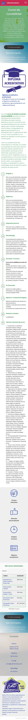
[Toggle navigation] (25, 2)
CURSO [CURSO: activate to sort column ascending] (5, 576)
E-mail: (14, 661)
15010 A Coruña (14, 648)
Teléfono (14, 653)
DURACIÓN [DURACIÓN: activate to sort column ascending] (20, 576)
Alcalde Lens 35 (14, 647)
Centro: (14, 644)
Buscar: (14, 571)
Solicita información (14, 47)
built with (21, 718)
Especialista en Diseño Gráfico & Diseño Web (7, 581)
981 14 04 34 (14, 656)
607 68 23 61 (14, 671)
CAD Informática (13, 3)
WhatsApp (14, 668)
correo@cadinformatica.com (14, 664)
